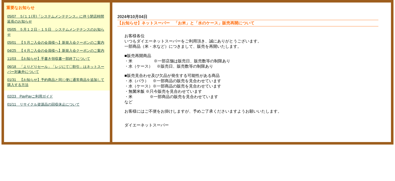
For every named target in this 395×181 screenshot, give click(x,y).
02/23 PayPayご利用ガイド (30, 96)
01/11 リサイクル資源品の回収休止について (43, 104)
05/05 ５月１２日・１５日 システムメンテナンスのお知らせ (55, 31)
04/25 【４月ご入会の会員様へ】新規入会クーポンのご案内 (55, 51)
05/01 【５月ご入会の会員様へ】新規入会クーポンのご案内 (55, 42)
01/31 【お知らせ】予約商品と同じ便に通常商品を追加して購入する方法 (55, 82)
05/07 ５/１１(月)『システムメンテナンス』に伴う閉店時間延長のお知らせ (55, 18)
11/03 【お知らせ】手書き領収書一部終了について (48, 59)
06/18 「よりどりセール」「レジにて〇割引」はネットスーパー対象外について (55, 69)
